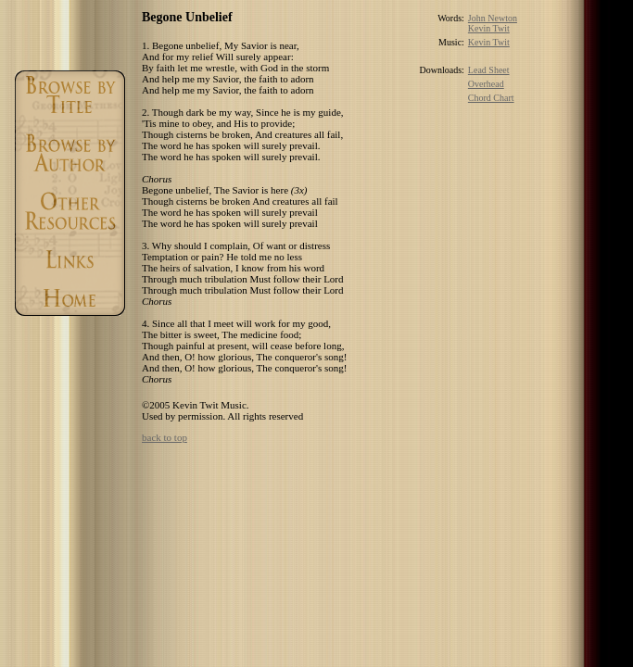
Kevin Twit (489, 28)
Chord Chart (491, 98)
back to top (164, 437)
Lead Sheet (489, 70)
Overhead (486, 84)
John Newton (492, 18)
